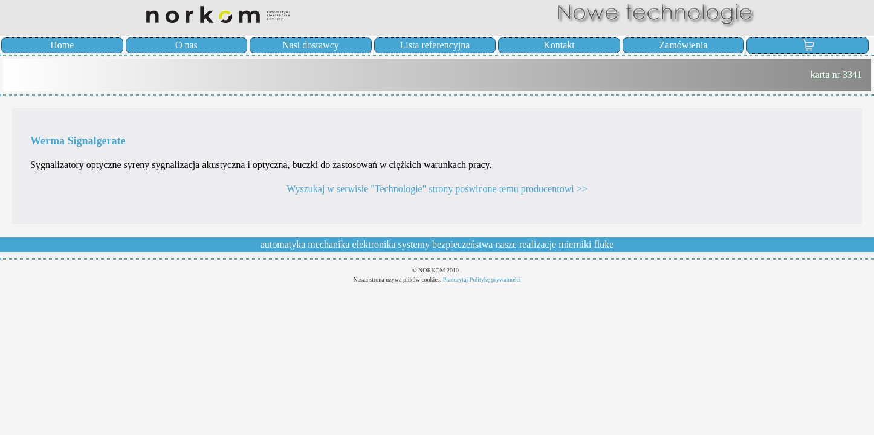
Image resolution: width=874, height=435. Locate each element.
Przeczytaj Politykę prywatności (482, 279)
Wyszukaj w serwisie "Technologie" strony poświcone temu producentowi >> (436, 189)
